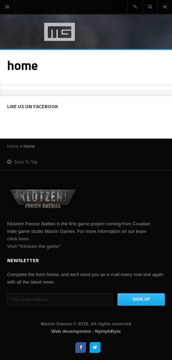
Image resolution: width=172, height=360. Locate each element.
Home (13, 146)
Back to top (22, 162)
